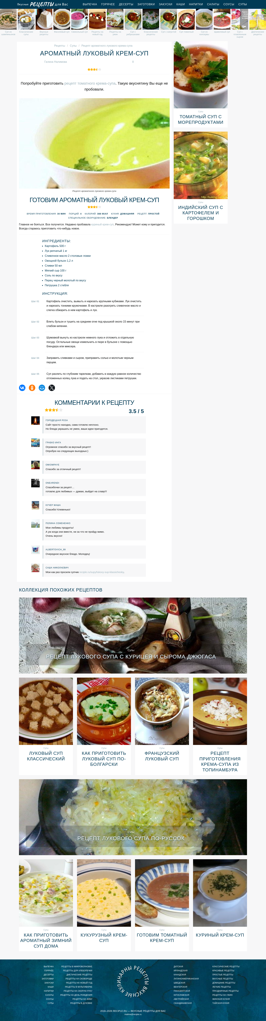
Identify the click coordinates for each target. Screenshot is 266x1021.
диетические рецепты (79, 975)
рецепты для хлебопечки (77, 970)
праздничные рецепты (225, 991)
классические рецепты (226, 966)
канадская (180, 975)
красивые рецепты (223, 970)
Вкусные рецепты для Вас (42, 4)
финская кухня (221, 999)
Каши (180, 4)
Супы (242, 4)
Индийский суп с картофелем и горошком (200, 213)
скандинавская (183, 1003)
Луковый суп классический (46, 756)
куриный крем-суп (102, 224)
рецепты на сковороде (78, 979)
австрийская (181, 999)
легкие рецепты (221, 987)
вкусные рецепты (222, 979)
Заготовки (146, 4)
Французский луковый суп (162, 756)
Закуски (165, 4)
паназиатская (182, 991)
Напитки (196, 4)
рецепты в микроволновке (76, 966)
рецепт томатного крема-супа (90, 83)
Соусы (228, 4)
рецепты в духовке (81, 1003)
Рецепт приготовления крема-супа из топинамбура (220, 761)
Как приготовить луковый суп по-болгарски (104, 759)
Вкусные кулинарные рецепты (133, 981)
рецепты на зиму (82, 999)
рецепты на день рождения (76, 995)
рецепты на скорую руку (78, 991)
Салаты (213, 4)
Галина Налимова (55, 61)
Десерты (126, 4)
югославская (181, 995)
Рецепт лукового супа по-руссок (131, 838)
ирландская (180, 970)
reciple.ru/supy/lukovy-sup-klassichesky (101, 572)
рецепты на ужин (222, 995)
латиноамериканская (186, 979)
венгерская (180, 987)
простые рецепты (222, 975)
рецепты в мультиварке (78, 987)
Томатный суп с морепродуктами (200, 119)
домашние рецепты (223, 983)
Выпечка (90, 4)
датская (178, 966)
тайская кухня (220, 1003)
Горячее (108, 4)
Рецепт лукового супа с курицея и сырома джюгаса (131, 657)
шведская (179, 983)
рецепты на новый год (79, 983)
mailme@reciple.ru (133, 1014)
